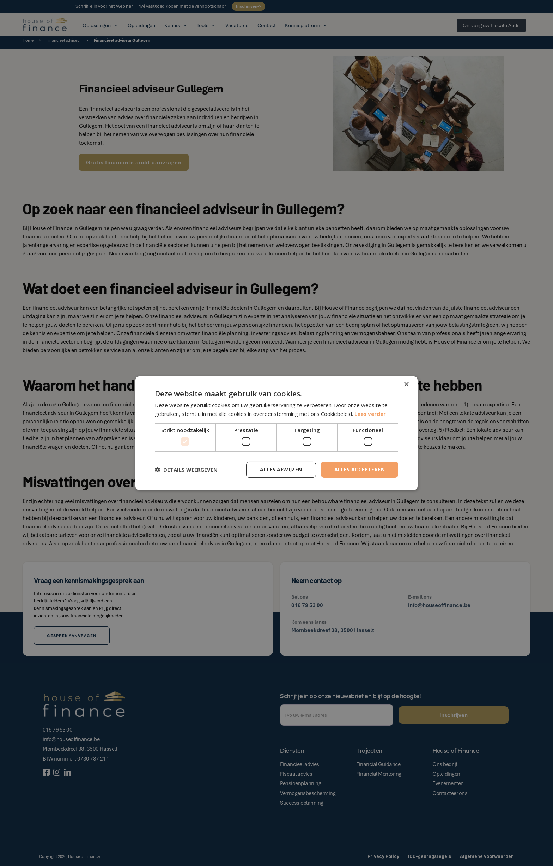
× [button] (406, 384)
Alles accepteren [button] (359, 469)
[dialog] (276, 433)
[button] (186, 469)
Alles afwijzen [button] (281, 469)
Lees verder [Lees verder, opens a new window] (370, 413)
